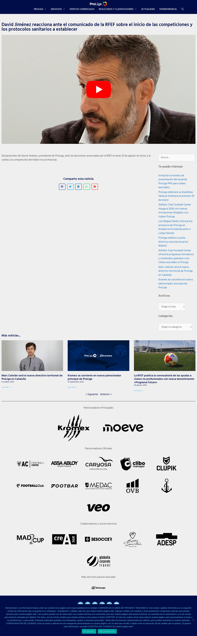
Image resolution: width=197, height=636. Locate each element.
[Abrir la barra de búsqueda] (182, 9)
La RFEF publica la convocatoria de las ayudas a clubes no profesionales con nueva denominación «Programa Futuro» (164, 379)
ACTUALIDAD (148, 9)
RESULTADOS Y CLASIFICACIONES (119, 9)
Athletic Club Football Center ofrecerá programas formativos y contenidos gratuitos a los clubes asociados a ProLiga (176, 256)
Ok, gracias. (88, 631)
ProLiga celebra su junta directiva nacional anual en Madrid (173, 242)
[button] (62, 187)
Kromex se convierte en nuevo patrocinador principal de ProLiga (175, 284)
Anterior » (106, 394)
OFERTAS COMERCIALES (82, 9)
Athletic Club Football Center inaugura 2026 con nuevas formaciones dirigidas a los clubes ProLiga (174, 211)
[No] (193, 620)
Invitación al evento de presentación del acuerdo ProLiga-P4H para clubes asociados (172, 182)
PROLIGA (41, 9)
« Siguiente (92, 394)
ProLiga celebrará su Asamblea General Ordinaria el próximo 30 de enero (176, 196)
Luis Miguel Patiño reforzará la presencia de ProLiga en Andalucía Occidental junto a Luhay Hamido (175, 227)
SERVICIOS (59, 9)
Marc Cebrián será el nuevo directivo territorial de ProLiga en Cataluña (175, 271)
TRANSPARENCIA (168, 9)
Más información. (107, 631)
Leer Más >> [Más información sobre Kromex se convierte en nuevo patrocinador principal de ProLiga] (72, 387)
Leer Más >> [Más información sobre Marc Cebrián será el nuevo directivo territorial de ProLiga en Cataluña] (6, 387)
